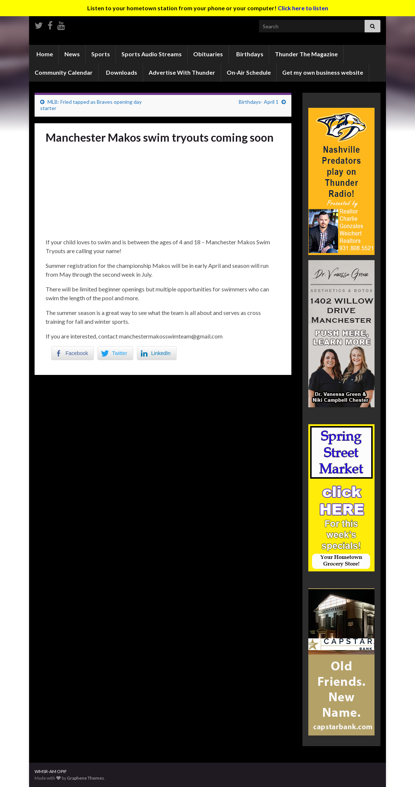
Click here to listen (303, 7)
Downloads (121, 72)
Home (44, 53)
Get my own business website (322, 72)
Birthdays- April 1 (259, 102)
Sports (100, 53)
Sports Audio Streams (151, 53)
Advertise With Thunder (182, 72)
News (72, 53)
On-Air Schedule (249, 72)
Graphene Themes (85, 778)
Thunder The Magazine (306, 53)
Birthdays (249, 53)
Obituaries (208, 53)
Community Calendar (64, 72)
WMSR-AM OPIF (51, 771)
